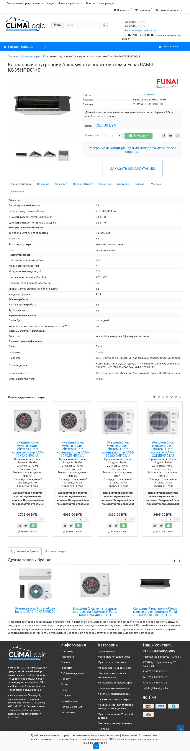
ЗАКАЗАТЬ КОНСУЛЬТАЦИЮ (132, 169)
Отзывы (61, 183)
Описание (43, 183)
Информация (108, 3)
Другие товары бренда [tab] (25, 551)
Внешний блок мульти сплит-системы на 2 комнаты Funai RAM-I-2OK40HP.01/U (118, 449)
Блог (91, 3)
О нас (64, 689)
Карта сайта (68, 712)
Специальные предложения (25, 3)
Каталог (25, 45)
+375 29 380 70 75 (156, 682)
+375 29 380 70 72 (156, 677)
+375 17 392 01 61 (156, 671)
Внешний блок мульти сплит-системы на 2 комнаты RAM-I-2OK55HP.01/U (162, 449)
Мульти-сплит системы (112, 662)
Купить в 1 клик (27, 531)
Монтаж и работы (70, 3)
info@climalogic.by (156, 688)
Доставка (123, 183)
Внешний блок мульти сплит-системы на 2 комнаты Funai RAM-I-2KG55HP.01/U (73, 449)
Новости (66, 678)
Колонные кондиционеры (113, 688)
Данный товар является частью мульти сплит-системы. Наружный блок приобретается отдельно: (129, 114)
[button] (174, 561)
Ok (96, 746)
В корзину (138, 135)
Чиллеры (103, 728)
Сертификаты (69, 701)
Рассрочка (17, 191)
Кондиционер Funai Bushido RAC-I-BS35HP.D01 (35, 610)
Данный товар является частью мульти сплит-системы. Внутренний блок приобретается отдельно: (27, 498)
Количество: (92, 135)
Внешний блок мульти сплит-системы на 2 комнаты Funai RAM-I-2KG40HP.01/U (28, 449)
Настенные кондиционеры (114, 656)
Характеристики (21, 183)
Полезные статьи (71, 706)
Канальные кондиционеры (114, 693)
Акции (51, 3)
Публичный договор (73, 673)
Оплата (140, 183)
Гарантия (105, 183)
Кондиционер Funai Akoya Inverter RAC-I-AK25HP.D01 (95, 610)
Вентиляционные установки (115, 723)
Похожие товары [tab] (55, 551)
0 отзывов (149, 94)
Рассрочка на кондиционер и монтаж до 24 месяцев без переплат (132, 150)
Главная (13, 56)
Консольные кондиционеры (115, 682)
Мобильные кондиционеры (114, 667)
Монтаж (156, 183)
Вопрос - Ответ (83, 183)
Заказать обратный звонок (141, 30)
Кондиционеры (30, 56)
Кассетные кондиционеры (114, 699)
